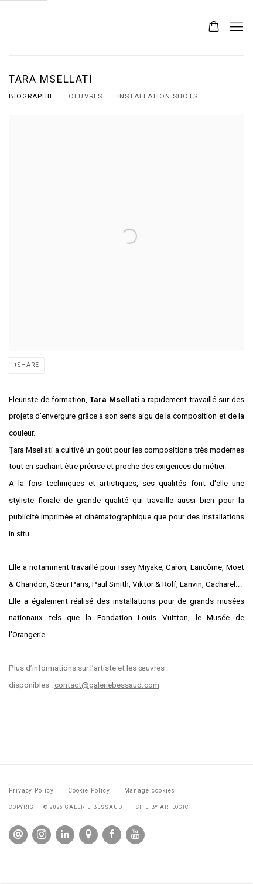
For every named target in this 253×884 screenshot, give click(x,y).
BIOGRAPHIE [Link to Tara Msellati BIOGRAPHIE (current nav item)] (31, 96)
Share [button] (28, 365)
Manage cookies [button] (150, 790)
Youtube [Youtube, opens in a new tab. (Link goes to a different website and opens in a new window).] (135, 834)
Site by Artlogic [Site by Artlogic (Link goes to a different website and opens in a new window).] (162, 807)
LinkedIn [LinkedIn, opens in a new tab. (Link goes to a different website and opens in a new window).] (65, 834)
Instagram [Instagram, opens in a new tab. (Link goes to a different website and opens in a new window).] (41, 834)
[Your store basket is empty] (214, 27)
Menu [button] (235, 27)
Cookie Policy (89, 790)
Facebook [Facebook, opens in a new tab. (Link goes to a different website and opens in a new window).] (111, 834)
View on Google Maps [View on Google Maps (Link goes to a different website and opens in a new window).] (88, 834)
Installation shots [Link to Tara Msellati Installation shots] (158, 96)
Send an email (18, 834)
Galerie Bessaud (96, 27)
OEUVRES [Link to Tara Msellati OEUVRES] (85, 96)
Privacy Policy (31, 790)
